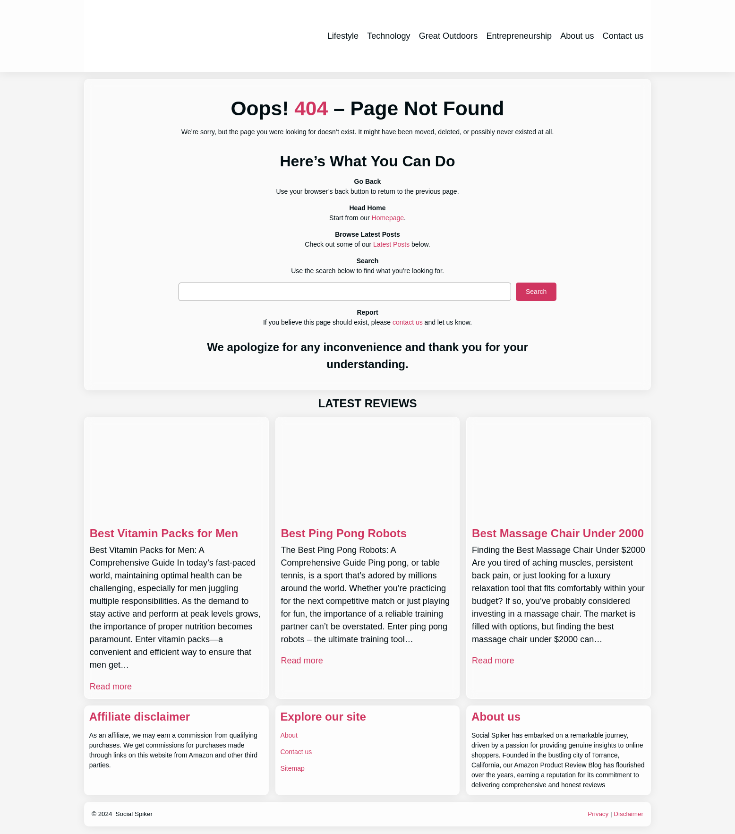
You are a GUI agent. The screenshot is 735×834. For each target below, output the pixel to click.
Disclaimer (628, 813)
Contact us (296, 752)
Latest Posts (391, 244)
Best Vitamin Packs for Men (164, 533)
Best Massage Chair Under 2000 (558, 533)
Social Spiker (134, 813)
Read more (111, 686)
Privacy (598, 813)
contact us (408, 322)
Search (536, 291)
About (289, 735)
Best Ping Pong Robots (344, 533)
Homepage (388, 218)
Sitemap (292, 768)
